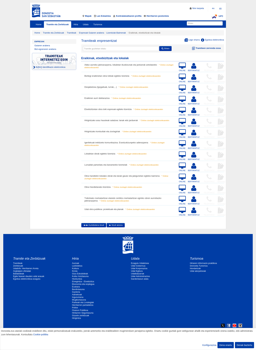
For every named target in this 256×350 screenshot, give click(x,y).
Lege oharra (192, 40)
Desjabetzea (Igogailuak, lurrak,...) (100, 87)
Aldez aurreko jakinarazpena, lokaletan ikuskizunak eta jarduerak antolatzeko (120, 65)
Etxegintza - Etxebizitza (83, 281)
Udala (85, 24)
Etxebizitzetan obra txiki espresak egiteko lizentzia (108, 109)
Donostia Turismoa (199, 266)
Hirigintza (76, 318)
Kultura (75, 268)
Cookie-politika (40, 334)
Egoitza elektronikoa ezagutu (26, 279)
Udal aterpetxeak (198, 271)
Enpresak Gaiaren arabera (91, 33)
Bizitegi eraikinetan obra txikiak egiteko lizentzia (106, 76)
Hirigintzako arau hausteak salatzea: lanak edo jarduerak (111, 120)
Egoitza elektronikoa (212, 40)
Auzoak (75, 263)
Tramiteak (71, 33)
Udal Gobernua (138, 266)
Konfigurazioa (209, 345)
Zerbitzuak (18, 266)
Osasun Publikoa (80, 310)
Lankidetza (77, 266)
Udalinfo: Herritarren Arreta (25, 268)
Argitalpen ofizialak (22, 271)
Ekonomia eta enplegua (83, 284)
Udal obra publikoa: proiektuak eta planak (103, 209)
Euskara (76, 286)
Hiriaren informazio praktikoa (203, 263)
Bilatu (165, 48)
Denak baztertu (244, 345)
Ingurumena (77, 297)
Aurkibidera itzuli (93, 225)
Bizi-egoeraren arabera (45, 49)
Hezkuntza (77, 279)
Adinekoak (77, 294)
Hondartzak (195, 268)
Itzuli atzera (115, 225)
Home (38, 24)
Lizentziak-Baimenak (116, 33)
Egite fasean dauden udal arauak (28, 276)
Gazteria (76, 292)
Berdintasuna (78, 289)
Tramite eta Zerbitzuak (57, 24)
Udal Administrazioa (140, 276)
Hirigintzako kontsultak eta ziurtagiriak (102, 131)
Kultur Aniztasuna (80, 276)
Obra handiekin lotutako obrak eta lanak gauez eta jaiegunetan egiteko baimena (122, 176)
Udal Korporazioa (139, 268)
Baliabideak (18, 273)
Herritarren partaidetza (82, 305)
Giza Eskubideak (80, 273)
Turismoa (97, 24)
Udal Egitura (137, 271)
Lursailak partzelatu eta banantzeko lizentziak (105, 165)
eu (213, 8)
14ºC (216, 16)
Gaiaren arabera (42, 45)
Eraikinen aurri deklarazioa (97, 98)
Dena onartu (225, 345)
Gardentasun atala (139, 279)
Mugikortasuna (79, 300)
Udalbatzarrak (137, 273)
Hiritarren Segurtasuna (82, 313)
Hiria (76, 24)
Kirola (74, 271)
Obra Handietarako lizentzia (97, 187)
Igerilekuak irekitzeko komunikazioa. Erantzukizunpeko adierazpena (116, 142)
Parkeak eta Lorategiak (83, 302)
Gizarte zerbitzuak (80, 315)
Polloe (75, 307)
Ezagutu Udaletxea (140, 263)
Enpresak (39, 41)
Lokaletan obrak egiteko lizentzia (99, 153)
